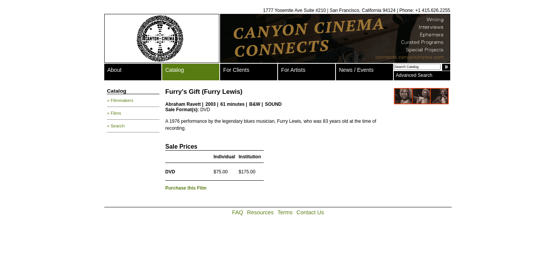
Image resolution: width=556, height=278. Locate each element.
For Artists (293, 70)
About (114, 70)
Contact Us (310, 212)
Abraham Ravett (183, 104)
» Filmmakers (120, 100)
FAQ (237, 212)
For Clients (236, 70)
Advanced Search (414, 75)
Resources (260, 212)
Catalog (174, 70)
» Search (116, 126)
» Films (114, 113)
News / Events (356, 70)
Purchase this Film (186, 188)
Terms (285, 212)
